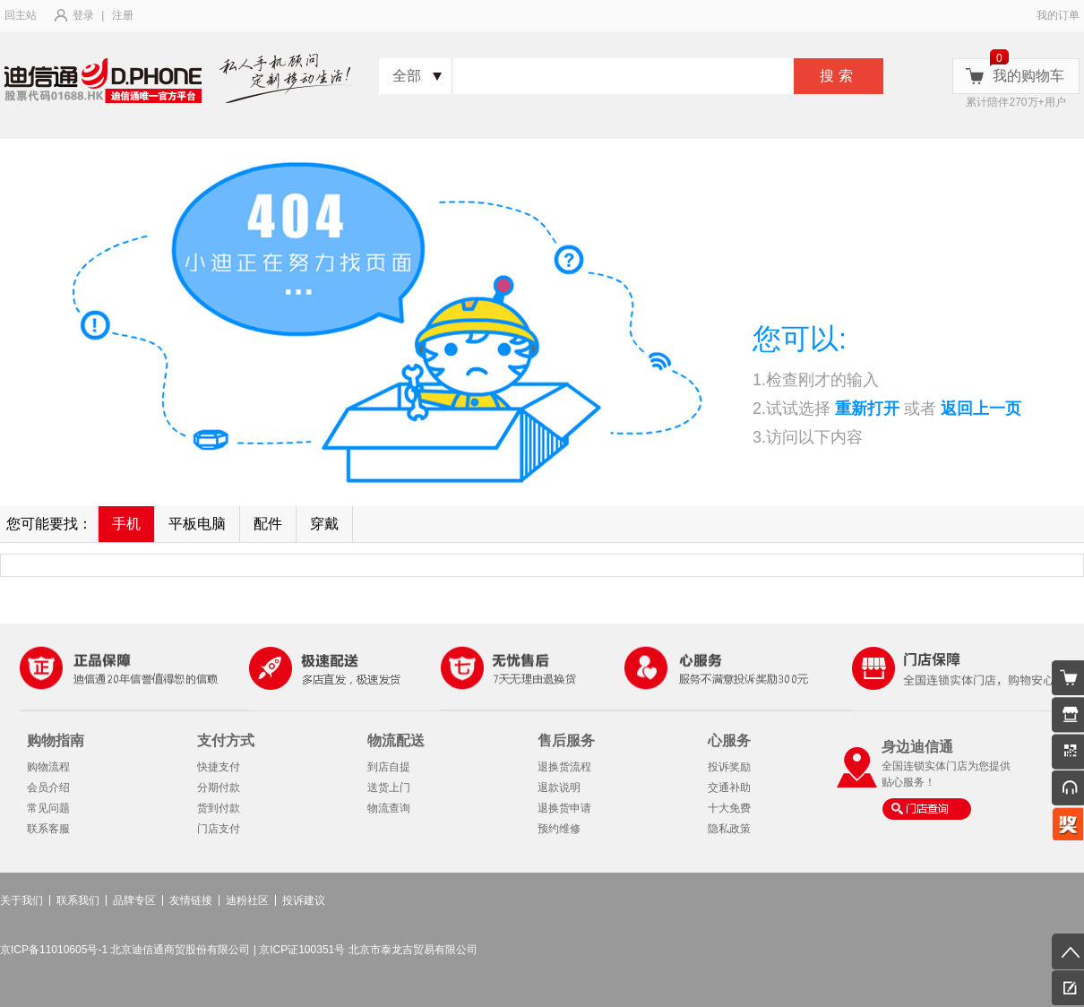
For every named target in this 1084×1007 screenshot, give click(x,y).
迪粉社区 (247, 900)
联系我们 (77, 900)
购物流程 (48, 767)
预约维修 (559, 828)
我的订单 (1058, 15)
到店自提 (388, 767)
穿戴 (324, 523)
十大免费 (729, 808)
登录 (83, 15)
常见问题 (48, 808)
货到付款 (218, 808)
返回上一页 (981, 408)
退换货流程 (564, 767)
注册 (122, 15)
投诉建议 (303, 900)
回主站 (20, 15)
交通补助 (729, 787)
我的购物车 (1028, 75)
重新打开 (867, 408)
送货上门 (388, 787)
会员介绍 (48, 787)
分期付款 (218, 787)
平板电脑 (197, 523)
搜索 (838, 75)
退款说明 (559, 787)
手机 (126, 523)
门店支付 (218, 828)
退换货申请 (564, 808)
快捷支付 (218, 767)
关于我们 (21, 900)
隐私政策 (729, 828)
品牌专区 (134, 900)
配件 (268, 523)
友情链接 (190, 900)
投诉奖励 (729, 767)
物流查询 (388, 808)
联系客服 (48, 828)
